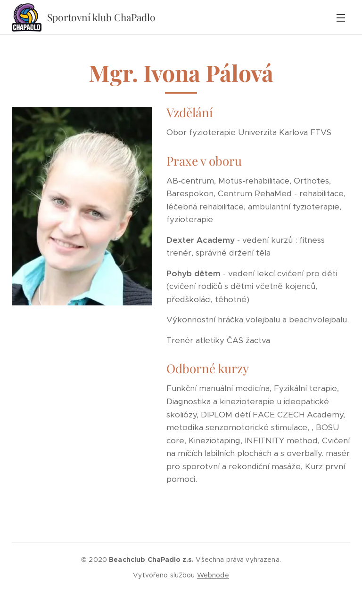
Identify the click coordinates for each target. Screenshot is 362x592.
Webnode (213, 575)
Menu (341, 17)
